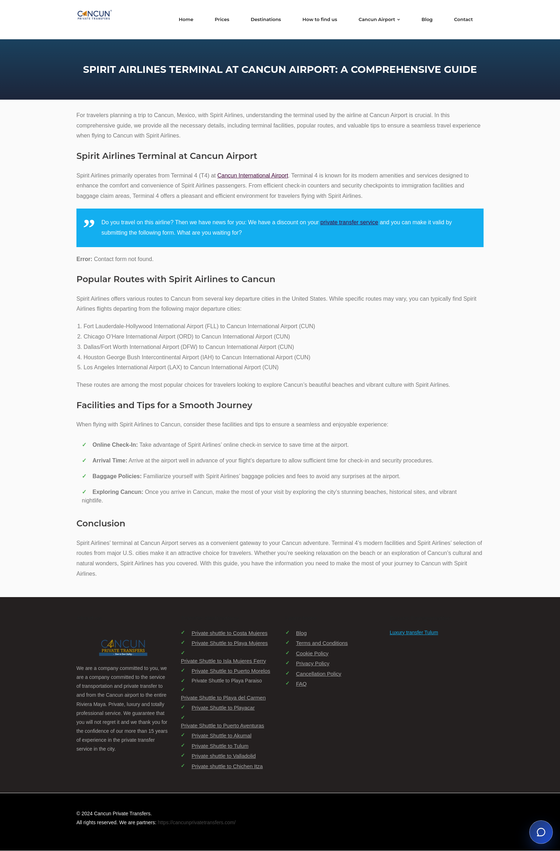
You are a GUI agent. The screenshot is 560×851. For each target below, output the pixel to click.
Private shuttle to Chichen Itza (226, 767)
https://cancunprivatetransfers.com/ (197, 823)
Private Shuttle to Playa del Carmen (223, 698)
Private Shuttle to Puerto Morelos (230, 671)
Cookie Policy (312, 654)
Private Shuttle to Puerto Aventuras (222, 726)
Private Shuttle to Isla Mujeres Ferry (223, 661)
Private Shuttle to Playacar (223, 708)
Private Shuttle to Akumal (221, 736)
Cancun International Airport (253, 176)
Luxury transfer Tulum (414, 633)
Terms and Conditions (322, 643)
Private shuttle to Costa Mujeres (229, 633)
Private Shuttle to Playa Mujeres (229, 643)
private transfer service (349, 223)
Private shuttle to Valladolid (223, 756)
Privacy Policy (312, 664)
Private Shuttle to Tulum (219, 746)
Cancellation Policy (318, 674)
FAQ (301, 684)
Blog (301, 633)
